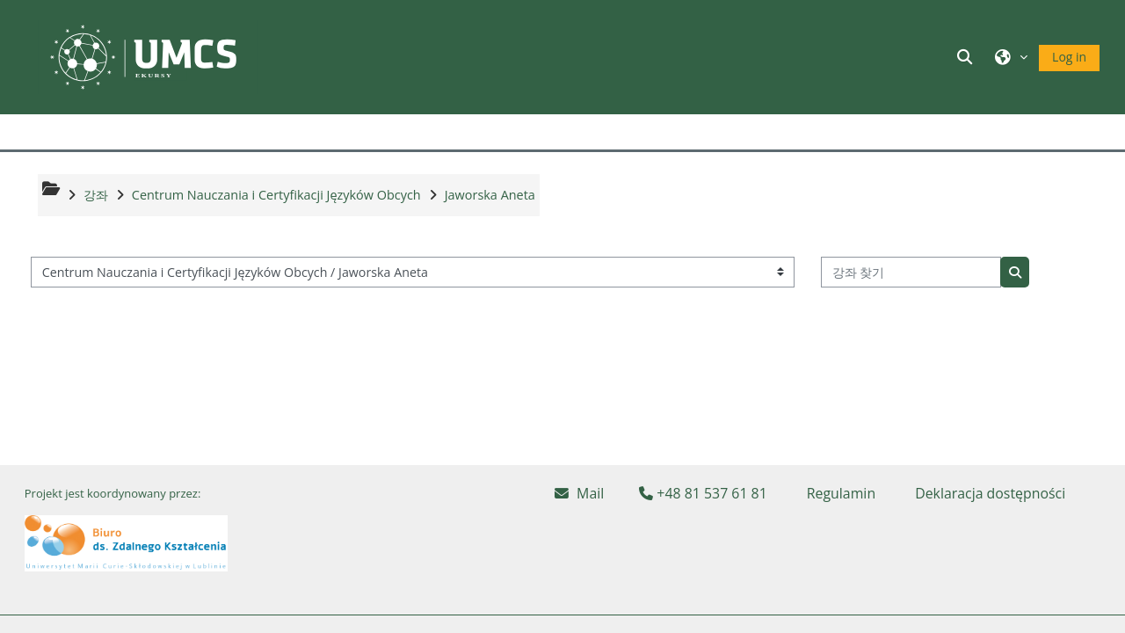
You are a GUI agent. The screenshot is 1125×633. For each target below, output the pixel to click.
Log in (1069, 56)
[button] (968, 56)
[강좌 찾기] (911, 272)
